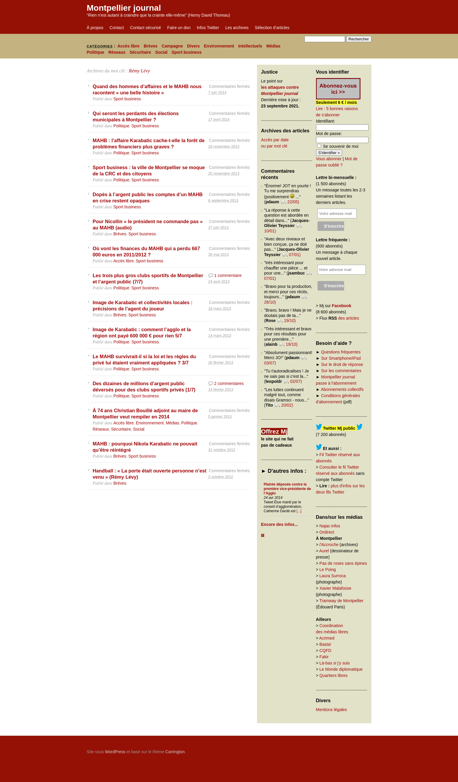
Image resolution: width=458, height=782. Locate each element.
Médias (273, 46)
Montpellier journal (124, 7)
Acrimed (326, 638)
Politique (95, 52)
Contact (117, 27)
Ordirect (327, 532)
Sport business (187, 52)
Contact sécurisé (145, 27)
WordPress (115, 751)
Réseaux (117, 52)
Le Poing (328, 569)
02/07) (296, 381)
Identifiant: (325, 121)
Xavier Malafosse (335, 588)
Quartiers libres (334, 675)
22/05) (293, 201)
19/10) (290, 320)
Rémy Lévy (139, 71)
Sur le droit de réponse (342, 364)
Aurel (324, 550)
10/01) (270, 231)
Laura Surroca (333, 575)
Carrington (175, 751)
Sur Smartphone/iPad (341, 358)
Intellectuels (250, 46)
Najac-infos (330, 526)
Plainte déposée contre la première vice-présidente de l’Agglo (287, 488)
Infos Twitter (208, 27)
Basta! (325, 644)
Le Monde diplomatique (341, 669)
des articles (348, 318)
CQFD (325, 650)
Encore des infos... (279, 524)
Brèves (151, 46)
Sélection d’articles (272, 27)
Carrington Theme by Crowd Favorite (334, 749)
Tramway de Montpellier (341, 600)
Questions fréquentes (340, 352)
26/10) (270, 302)
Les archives (237, 27)
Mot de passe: (329, 133)
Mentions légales (331, 709)
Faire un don (179, 27)
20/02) (287, 405)
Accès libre (128, 46)
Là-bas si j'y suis (335, 663)
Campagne (172, 46)
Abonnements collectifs (342, 389)
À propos (95, 27)
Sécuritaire (140, 52)
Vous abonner (328, 158)
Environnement (219, 46)
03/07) (270, 363)
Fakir (324, 656)
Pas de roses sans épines (343, 563)
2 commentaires (229, 383)
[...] (298, 511)
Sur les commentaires (341, 370)
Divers (193, 46)
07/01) (295, 254)
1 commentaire (228, 275)
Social (161, 52)
